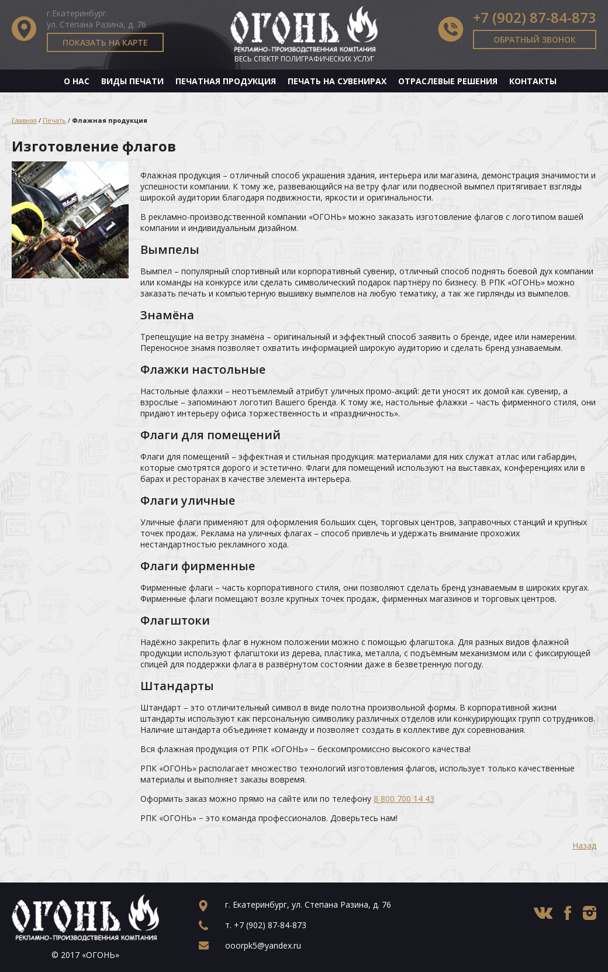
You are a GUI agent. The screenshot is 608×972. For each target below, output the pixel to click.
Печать (54, 120)
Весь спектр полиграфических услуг (304, 59)
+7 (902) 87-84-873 (534, 17)
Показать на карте (105, 42)
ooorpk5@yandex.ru (263, 945)
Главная (24, 120)
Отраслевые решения (448, 81)
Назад (584, 845)
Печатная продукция (225, 81)
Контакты (533, 81)
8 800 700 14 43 (404, 798)
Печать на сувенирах (337, 81)
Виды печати (132, 81)
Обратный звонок (534, 39)
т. (265, 924)
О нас (76, 81)
